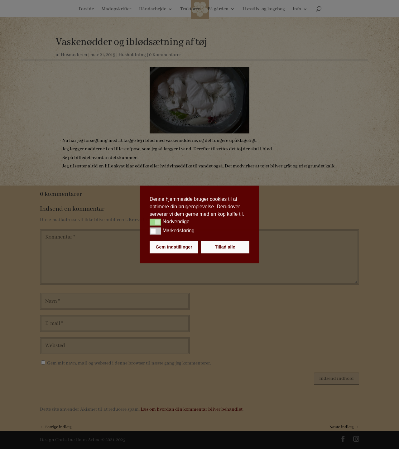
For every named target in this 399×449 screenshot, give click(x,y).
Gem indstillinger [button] (174, 247)
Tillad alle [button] (225, 247)
